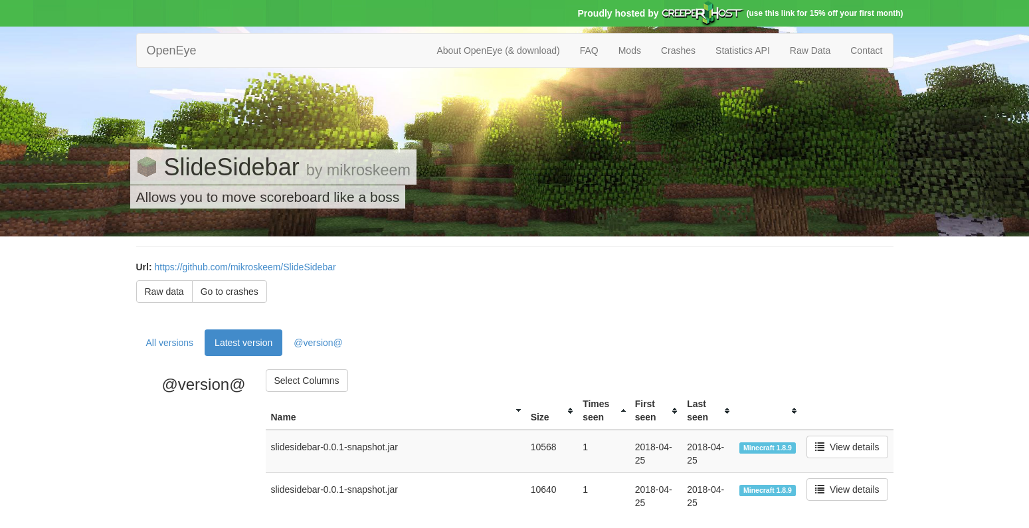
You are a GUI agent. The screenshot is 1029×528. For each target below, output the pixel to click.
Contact (866, 50)
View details (847, 447)
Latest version (243, 342)
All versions (170, 342)
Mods (629, 50)
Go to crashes (229, 291)
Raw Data (810, 50)
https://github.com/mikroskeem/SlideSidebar (245, 267)
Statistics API (742, 50)
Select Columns (306, 380)
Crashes (678, 50)
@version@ (318, 342)
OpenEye (172, 50)
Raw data (164, 291)
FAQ (589, 50)
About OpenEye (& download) (497, 50)
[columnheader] (395, 411)
